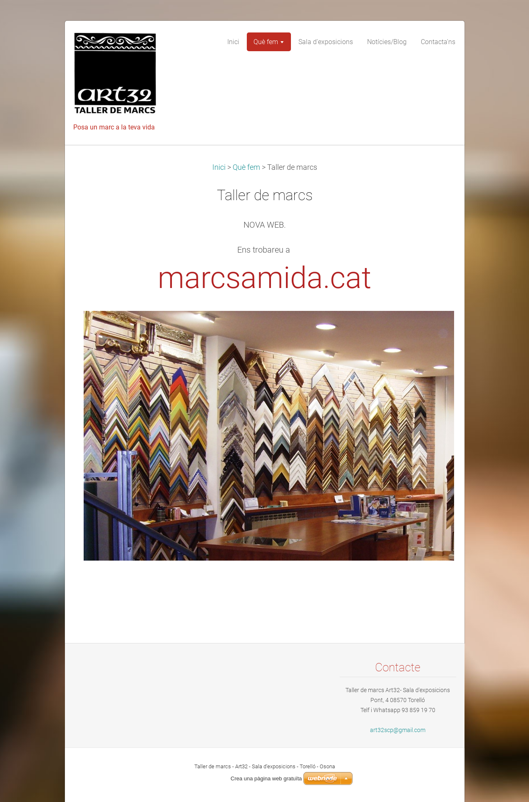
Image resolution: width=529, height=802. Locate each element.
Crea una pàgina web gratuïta (266, 778)
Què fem (246, 167)
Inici (219, 167)
